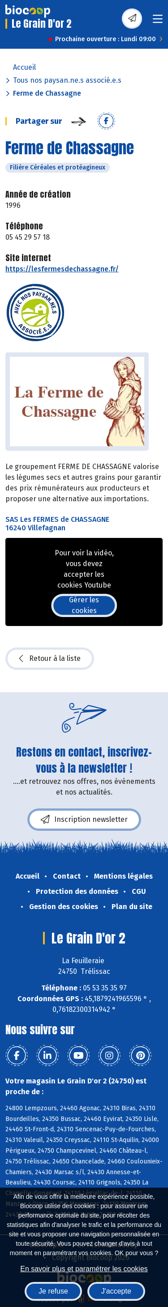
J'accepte (116, 1291)
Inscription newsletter (84, 819)
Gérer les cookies (84, 605)
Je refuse (53, 1291)
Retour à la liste (50, 658)
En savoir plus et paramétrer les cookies (84, 1269)
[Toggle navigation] (158, 21)
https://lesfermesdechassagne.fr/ (62, 269)
